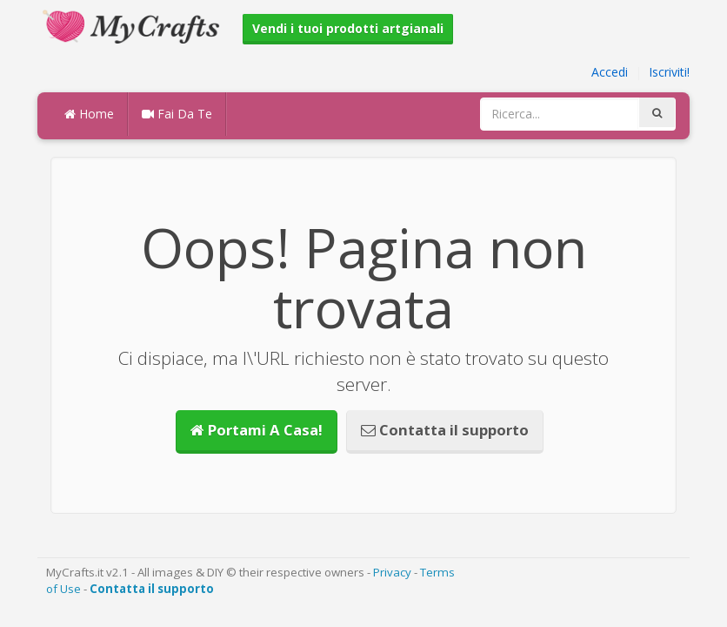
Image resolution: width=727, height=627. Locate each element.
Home (89, 113)
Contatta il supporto (445, 430)
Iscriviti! (669, 72)
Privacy (392, 572)
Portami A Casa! (256, 430)
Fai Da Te (177, 113)
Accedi (609, 72)
